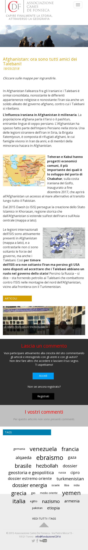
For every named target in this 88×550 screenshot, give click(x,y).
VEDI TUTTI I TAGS (44, 518)
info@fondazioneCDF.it (48, 536)
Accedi (43, 375)
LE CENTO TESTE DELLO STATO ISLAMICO (26, 327)
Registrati (43, 396)
